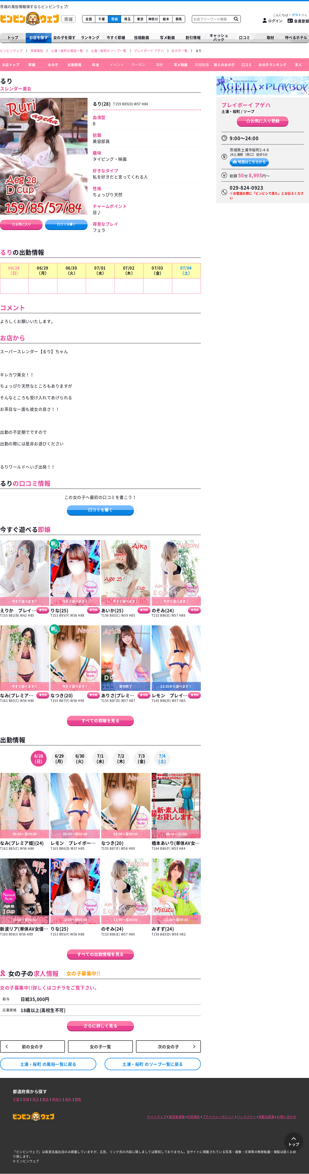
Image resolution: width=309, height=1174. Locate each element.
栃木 (166, 19)
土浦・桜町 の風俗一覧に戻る (48, 1064)
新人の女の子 (224, 64)
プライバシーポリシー (218, 1117)
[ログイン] (272, 20)
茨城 (114, 19)
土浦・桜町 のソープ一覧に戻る (152, 1064)
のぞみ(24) (163, 610)
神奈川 (153, 19)
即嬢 (31, 64)
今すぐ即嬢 (116, 37)
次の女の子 (168, 1046)
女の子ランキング (272, 64)
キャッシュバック (219, 37)
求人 (298, 64)
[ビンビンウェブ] (11, 51)
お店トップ (11, 64)
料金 (95, 64)
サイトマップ (156, 1117)
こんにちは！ (290, 15)
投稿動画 (141, 37)
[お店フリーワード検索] (236, 19)
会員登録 (298, 20)
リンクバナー (246, 1117)
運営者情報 (177, 1117)
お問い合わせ (286, 1117)
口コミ (244, 37)
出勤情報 (74, 64)
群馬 (179, 19)
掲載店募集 (267, 1117)
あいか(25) (112, 610)
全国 (88, 19)
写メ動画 (167, 37)
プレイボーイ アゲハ (245, 105)
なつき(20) (61, 695)
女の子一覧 (100, 1046)
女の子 (53, 64)
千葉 (101, 19)
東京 (140, 19)
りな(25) (59, 610)
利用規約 (193, 1117)
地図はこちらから (249, 161)
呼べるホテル (296, 37)
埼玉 (127, 19)
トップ (13, 37)
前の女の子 (32, 1046)
